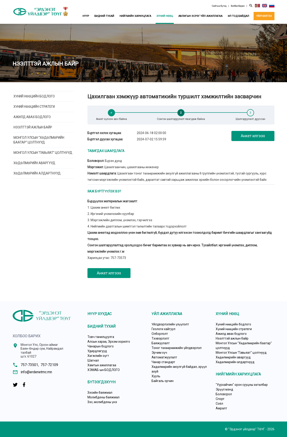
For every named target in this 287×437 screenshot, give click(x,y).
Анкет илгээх (253, 135)
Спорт (220, 399)
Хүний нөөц (165, 16)
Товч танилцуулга (100, 337)
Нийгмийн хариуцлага (135, 16)
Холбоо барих (238, 6)
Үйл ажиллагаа (167, 314)
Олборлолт (160, 333)
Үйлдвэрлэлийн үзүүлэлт (170, 324)
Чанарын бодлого (100, 346)
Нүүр (86, 16)
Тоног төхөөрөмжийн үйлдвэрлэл (177, 348)
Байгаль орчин (163, 381)
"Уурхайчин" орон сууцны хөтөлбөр (242, 384)
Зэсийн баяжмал (99, 392)
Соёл (219, 403)
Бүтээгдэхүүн (101, 382)
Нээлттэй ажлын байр (32, 127)
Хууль (156, 376)
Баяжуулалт (161, 343)
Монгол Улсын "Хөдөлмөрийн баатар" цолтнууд (38, 140)
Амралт (221, 408)
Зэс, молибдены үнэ (102, 402)
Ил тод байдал (238, 16)
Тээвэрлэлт (160, 338)
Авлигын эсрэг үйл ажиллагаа (200, 16)
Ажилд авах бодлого (32, 117)
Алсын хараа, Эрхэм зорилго (108, 341)
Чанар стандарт (163, 362)
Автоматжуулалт (164, 357)
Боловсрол (224, 394)
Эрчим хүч (159, 352)
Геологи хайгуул (163, 329)
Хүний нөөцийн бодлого (34, 96)
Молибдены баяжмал (103, 397)
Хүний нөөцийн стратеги (34, 106)
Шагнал (93, 360)
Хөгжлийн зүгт (98, 356)
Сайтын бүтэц (219, 6)
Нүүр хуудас (99, 314)
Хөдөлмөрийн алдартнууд (37, 173)
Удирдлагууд (97, 351)
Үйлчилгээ (264, 16)
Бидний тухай (104, 16)
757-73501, (30, 365)
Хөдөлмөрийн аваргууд (34, 163)
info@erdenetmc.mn (36, 372)
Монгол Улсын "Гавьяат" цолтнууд (42, 152)
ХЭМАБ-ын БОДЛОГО (103, 370)
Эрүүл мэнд (224, 389)
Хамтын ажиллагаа (101, 365)
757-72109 (49, 365)
